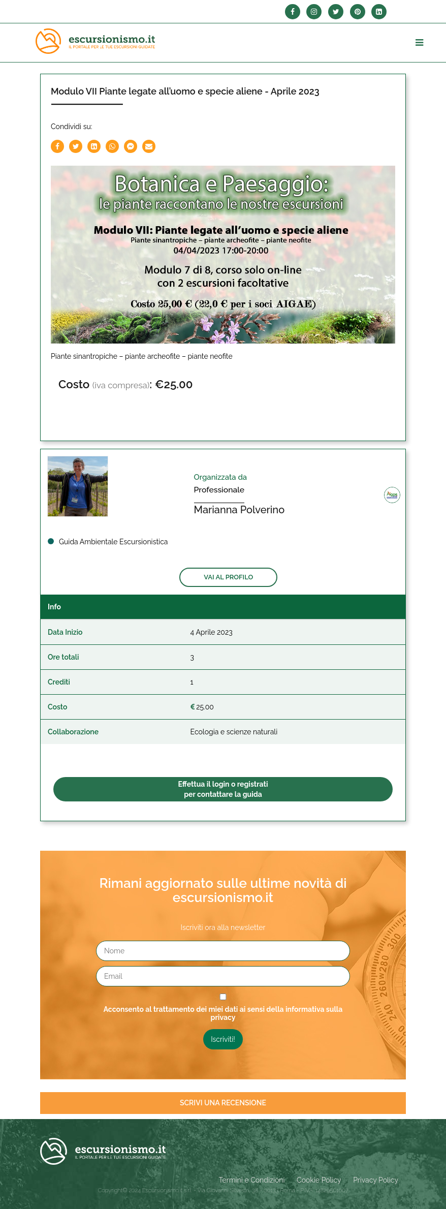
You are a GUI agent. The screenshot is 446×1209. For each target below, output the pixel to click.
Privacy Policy (375, 1180)
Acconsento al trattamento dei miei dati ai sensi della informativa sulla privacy (223, 1013)
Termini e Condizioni (252, 1180)
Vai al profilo (228, 577)
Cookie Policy (319, 1180)
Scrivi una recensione (223, 1103)
